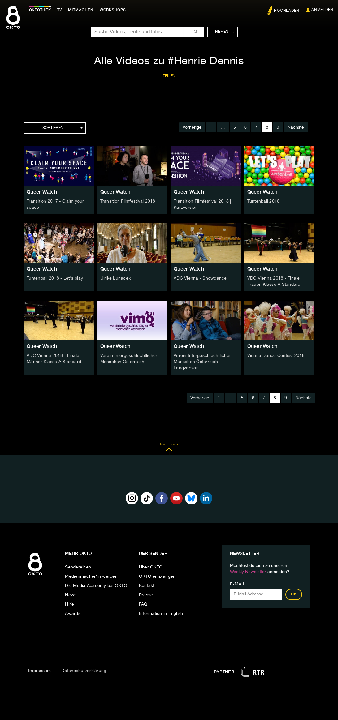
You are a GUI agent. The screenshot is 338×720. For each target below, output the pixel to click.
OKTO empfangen (157, 576)
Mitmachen (81, 10)
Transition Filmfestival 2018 (127, 201)
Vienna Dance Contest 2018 (276, 355)
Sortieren (62, 128)
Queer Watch (42, 192)
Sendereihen (78, 567)
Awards (72, 613)
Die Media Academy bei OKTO (96, 585)
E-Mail (238, 584)
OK (294, 594)
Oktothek (40, 10)
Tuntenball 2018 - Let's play (55, 278)
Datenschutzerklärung (83, 670)
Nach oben (169, 448)
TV (60, 10)
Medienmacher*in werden (91, 576)
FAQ (143, 604)
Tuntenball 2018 (263, 201)
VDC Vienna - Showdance (200, 278)
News (70, 595)
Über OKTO (150, 567)
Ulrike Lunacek (115, 278)
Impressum (39, 670)
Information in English (161, 613)
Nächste (296, 127)
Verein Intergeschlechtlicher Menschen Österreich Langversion (202, 361)
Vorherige (192, 127)
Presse (146, 595)
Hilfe (69, 604)
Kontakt (146, 585)
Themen (224, 32)
